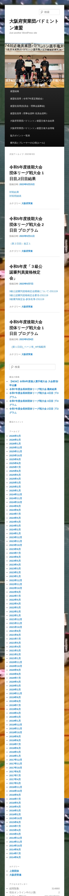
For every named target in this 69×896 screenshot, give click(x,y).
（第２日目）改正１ (20, 243)
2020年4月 (15, 681)
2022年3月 (15, 607)
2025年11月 (15, 451)
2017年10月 (15, 767)
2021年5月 (15, 642)
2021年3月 (15, 650)
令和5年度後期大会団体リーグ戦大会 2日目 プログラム (26, 224)
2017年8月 (15, 771)
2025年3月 (15, 482)
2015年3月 (15, 834)
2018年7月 (15, 744)
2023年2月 (15, 572)
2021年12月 (15, 619)
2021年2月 (15, 654)
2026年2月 (15, 439)
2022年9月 (15, 592)
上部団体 (14, 871)
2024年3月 (15, 525)
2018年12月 (15, 724)
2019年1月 (15, 720)
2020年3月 (15, 685)
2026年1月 (15, 443)
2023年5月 (15, 560)
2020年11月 (15, 662)
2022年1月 (15, 615)
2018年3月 (15, 752)
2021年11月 (15, 623)
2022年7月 (15, 596)
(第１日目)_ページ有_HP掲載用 (27, 346)
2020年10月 (15, 666)
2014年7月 (15, 853)
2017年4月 (15, 779)
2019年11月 (15, 693)
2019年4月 (15, 713)
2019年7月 (15, 705)
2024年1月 (15, 533)
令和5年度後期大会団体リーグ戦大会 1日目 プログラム (26, 328)
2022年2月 (15, 611)
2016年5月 (15, 802)
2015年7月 (15, 826)
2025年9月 (15, 459)
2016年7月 (15, 799)
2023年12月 (15, 537)
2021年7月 (15, 638)
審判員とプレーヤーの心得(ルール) (27, 143)
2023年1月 (15, 576)
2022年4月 (15, 603)
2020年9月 (15, 670)
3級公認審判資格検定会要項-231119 (28, 295)
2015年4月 (15, 830)
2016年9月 (15, 794)
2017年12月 (15, 759)
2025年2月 (15, 486)
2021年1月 (15, 658)
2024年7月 (15, 513)
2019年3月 (15, 717)
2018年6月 (15, 748)
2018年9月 (15, 736)
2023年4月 (15, 564)
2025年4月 (15, 478)
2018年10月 (15, 732)
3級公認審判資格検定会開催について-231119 (33, 291)
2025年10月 (15, 455)
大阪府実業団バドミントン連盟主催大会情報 (32, 128)
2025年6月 (15, 471)
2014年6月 (15, 857)
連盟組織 (14, 91)
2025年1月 (15, 490)
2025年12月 (15, 447)
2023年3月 (15, 568)
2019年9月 (15, 697)
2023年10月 (15, 545)
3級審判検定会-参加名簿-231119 (26, 299)
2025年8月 (15, 463)
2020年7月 (15, 678)
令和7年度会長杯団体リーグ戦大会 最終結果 (33, 389)
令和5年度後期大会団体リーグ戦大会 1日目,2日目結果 (26, 173)
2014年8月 (15, 849)
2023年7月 (15, 553)
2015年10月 (15, 818)
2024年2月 (15, 529)
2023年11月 (15, 541)
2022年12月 (15, 580)
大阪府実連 (27, 203)
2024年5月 (15, 518)
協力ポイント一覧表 (20, 135)
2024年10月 (15, 502)
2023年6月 (15, 557)
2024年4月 (15, 521)
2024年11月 (15, 498)
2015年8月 (15, 822)
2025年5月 (15, 474)
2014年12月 (15, 838)
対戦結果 (14, 192)
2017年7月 (15, 775)
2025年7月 (15, 467)
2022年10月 (15, 588)
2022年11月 (15, 584)
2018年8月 (15, 740)
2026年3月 (15, 436)
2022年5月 (15, 599)
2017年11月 (15, 763)
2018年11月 (15, 728)
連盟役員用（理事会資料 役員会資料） (29, 113)
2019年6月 (15, 709)
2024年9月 (15, 506)
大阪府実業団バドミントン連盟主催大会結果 (32, 121)
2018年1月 (15, 755)
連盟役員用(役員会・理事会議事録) (27, 106)
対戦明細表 (15, 196)
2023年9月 (15, 549)
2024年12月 (15, 494)
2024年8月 (15, 510)
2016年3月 (15, 810)
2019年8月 (15, 701)
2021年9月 (15, 631)
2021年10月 (15, 627)
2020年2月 (15, 689)
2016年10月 (15, 791)
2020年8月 (15, 674)
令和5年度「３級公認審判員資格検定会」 (26, 272)
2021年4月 (15, 646)
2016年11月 (15, 787)
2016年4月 (15, 806)
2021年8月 (15, 634)
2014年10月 (15, 845)
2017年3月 (15, 783)
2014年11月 (15, 841)
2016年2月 (15, 814)
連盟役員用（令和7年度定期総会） (27, 98)
